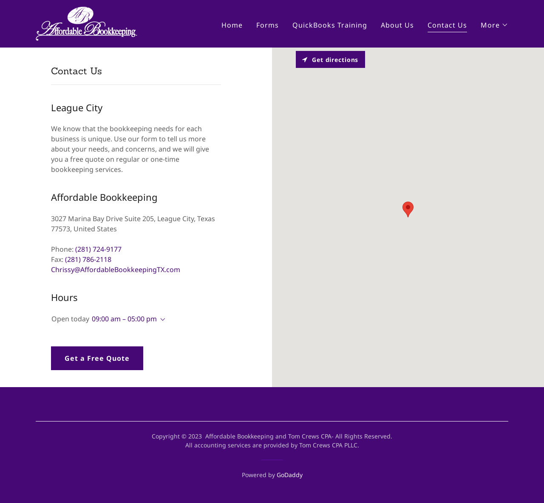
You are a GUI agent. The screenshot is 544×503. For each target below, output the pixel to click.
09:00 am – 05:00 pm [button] (124, 318)
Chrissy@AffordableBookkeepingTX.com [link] (115, 269)
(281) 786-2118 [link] (88, 259)
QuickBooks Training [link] (329, 25)
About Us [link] (397, 25)
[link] (86, 23)
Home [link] (232, 25)
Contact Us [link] (447, 25)
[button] (494, 25)
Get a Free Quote (97, 358)
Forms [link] (267, 25)
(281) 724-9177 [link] (98, 249)
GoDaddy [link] (290, 475)
